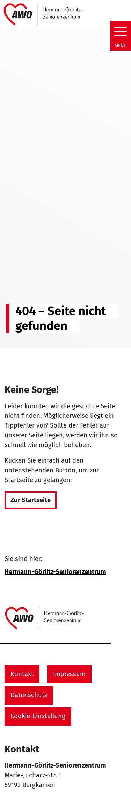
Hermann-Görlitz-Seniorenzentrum (55, 572)
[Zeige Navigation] (120, 31)
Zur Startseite (30, 500)
